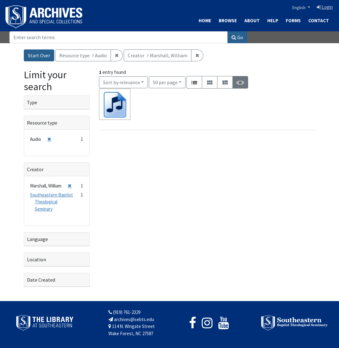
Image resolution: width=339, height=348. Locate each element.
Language (37, 239)
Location (36, 259)
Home (205, 20)
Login (325, 7)
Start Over (39, 55)
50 (165, 81)
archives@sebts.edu (131, 319)
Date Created (41, 280)
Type (32, 102)
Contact (318, 20)
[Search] (118, 37)
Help (272, 20)
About (252, 20)
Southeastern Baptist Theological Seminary (51, 202)
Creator (35, 169)
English (299, 7)
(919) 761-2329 (124, 312)
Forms (293, 20)
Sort (121, 82)
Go (237, 37)
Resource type (42, 123)
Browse (228, 20)
